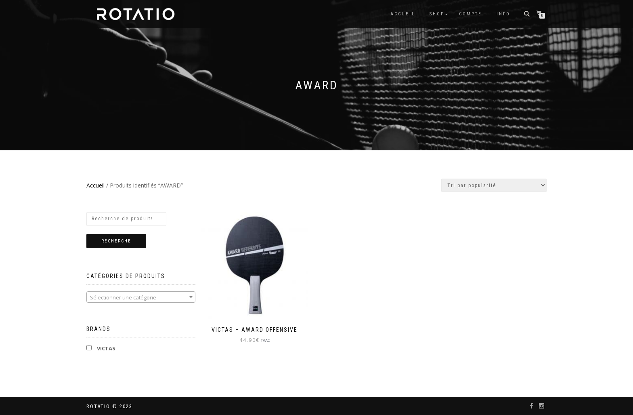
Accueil (402, 14)
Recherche (116, 241)
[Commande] (494, 185)
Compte (470, 14)
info (503, 14)
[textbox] (141, 297)
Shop (437, 14)
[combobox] (140, 297)
